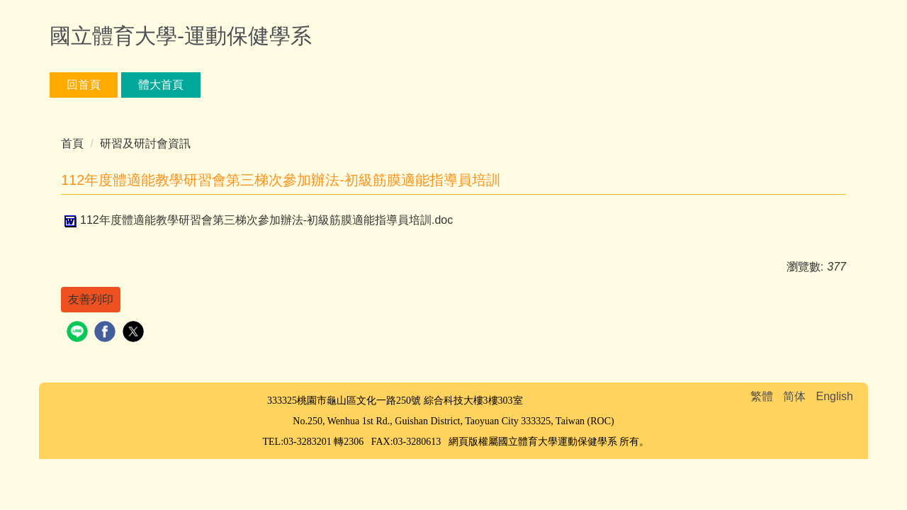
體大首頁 (161, 85)
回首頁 (84, 85)
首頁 (72, 143)
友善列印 (90, 299)
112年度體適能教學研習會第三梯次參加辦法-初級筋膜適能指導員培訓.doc (257, 220)
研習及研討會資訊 (145, 143)
